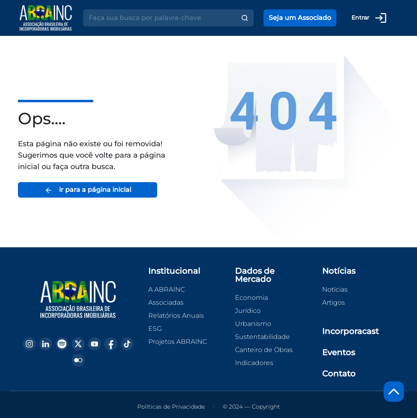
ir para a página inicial (87, 190)
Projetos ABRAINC (177, 341)
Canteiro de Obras (264, 350)
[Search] (159, 18)
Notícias (335, 289)
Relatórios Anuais (176, 315)
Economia (251, 297)
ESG (155, 328)
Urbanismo (253, 324)
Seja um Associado (300, 18)
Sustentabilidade (262, 337)
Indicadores (254, 363)
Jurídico (248, 311)
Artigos (333, 302)
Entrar (369, 17)
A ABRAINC (166, 289)
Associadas (166, 302)
